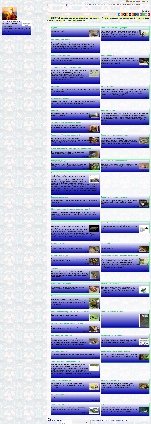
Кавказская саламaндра (62, 98)
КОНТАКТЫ (89, 5)
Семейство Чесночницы (62, 173)
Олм (103, 404)
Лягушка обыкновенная (111, 380)
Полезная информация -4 (117, 420)
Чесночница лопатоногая (63, 39)
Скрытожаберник (108, 86)
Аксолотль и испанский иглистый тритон (69, 323)
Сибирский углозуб (60, 161)
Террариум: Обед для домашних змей (67, 135)
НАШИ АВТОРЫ (101, 5)
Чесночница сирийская (62, 351)
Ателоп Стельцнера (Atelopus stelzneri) (117, 223)
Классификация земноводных (113, 335)
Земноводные (78, 5)
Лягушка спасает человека (63, 284)
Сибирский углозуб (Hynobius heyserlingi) (118, 351)
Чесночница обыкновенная (63, 335)
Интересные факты (138, 1)
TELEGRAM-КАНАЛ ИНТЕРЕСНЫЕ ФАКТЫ (125, 5)
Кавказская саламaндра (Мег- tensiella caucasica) (72, 312)
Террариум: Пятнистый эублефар (115, 28)
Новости (56, 110)
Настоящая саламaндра (62, 197)
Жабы (55, 296)
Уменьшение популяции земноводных (68, 361)
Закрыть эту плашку (81, 422)
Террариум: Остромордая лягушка (115, 135)
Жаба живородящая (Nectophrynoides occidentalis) (72, 209)
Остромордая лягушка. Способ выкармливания (120, 255)
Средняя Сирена (108, 55)
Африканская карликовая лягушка (115, 161)
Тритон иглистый (59, 223)
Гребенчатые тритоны (61, 243)
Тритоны (56, 268)
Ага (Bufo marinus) (109, 110)
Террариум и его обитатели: (113, 312)
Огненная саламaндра (61, 255)
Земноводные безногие (62, 404)
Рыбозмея (57, 86)
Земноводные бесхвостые (63, 380)
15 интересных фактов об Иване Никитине (17, 27)
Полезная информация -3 (97, 420)
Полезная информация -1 (57, 420)
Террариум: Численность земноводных (68, 67)
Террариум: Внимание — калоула (115, 197)
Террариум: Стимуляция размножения (68, 122)
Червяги (56, 28)
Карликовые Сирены (61, 394)
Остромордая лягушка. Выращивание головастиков (73, 149)
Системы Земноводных (111, 284)
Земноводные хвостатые (63, 55)
